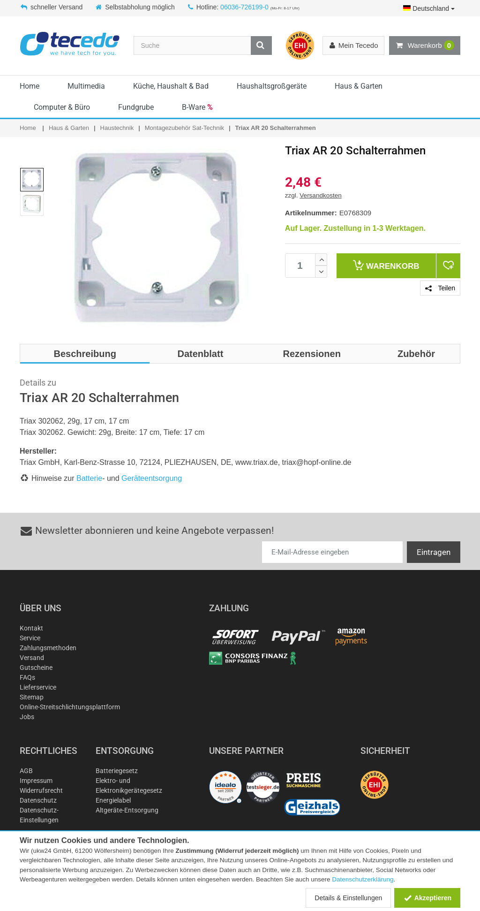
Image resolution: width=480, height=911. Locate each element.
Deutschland (429, 8)
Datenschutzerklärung (362, 879)
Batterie (89, 478)
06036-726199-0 (244, 7)
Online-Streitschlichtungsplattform (70, 707)
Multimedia (86, 86)
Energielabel (113, 800)
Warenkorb (424, 45)
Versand (32, 657)
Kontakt (31, 628)
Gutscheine (36, 667)
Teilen (440, 288)
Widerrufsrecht (41, 790)
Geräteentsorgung (151, 478)
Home (29, 86)
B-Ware (197, 107)
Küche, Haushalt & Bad (171, 86)
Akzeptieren (427, 898)
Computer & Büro (62, 107)
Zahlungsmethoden (48, 648)
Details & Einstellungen (348, 898)
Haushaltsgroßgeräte (272, 86)
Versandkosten (320, 195)
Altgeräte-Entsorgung (127, 810)
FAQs (27, 677)
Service (30, 638)
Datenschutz (38, 800)
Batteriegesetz (117, 770)
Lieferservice (38, 687)
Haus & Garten (358, 86)
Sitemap (32, 697)
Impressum (36, 780)
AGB (26, 770)
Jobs (27, 717)
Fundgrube (136, 107)
